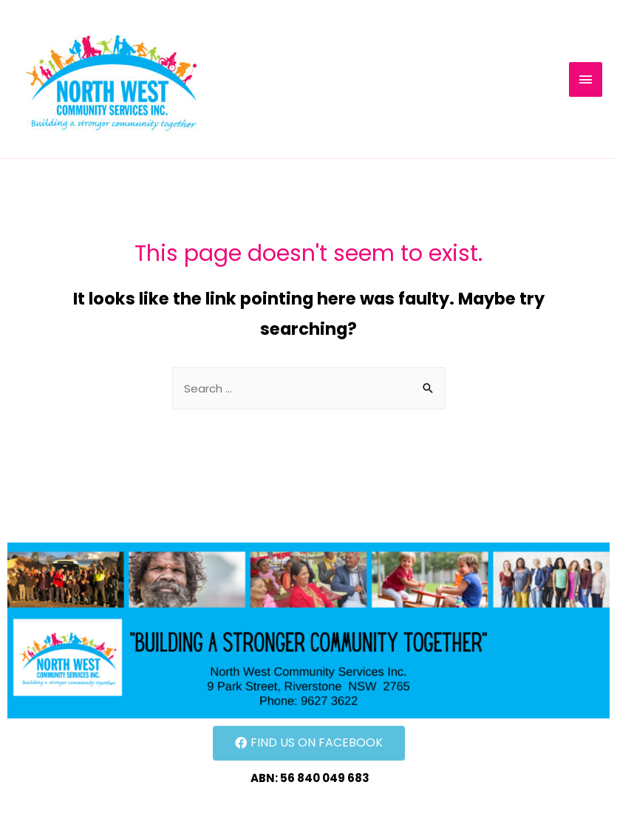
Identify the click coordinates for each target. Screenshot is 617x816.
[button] (309, 743)
